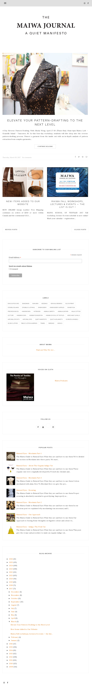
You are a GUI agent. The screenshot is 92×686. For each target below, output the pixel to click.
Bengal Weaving (56, 303)
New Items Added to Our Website (23, 202)
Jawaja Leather (63, 311)
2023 (11, 569)
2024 (11, 565)
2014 (11, 650)
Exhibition (71, 307)
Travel (42, 323)
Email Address (15, 257)
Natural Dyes (27, 319)
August (14, 605)
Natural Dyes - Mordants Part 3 (29, 478)
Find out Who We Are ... (45, 350)
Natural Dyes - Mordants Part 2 (29, 502)
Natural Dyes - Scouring (26, 490)
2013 (11, 653)
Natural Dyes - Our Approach (28, 514)
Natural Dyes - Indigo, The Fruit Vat (31, 526)
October (14, 598)
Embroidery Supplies (57, 307)
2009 (11, 666)
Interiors (37, 311)
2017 (11, 588)
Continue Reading (45, 146)
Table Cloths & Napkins (29, 323)
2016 (11, 643)
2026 (11, 559)
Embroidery (42, 307)
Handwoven (26, 311)
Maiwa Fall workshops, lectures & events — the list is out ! (68, 204)
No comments (27, 157)
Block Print (70, 303)
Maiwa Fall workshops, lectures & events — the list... (32, 634)
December (15, 592)
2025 (11, 562)
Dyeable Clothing (28, 307)
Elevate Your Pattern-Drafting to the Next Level (45, 122)
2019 (11, 582)
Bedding (45, 303)
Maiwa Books (21, 315)
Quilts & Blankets (56, 319)
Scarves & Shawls (72, 319)
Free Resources (13, 311)
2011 (10, 660)
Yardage (51, 323)
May (12, 615)
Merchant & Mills (73, 315)
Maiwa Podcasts (61, 380)
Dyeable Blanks (13, 307)
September (15, 601)
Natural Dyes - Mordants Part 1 (29, 453)
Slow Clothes (13, 323)
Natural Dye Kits (13, 319)
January (14, 640)
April (13, 618)
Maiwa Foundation (36, 315)
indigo (60, 323)
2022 (11, 572)
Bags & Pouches (13, 303)
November (15, 595)
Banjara (35, 303)
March (13, 621)
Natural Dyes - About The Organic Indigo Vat (34, 465)
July (12, 608)
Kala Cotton (76, 311)
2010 (11, 663)
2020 (11, 578)
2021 (11, 575)
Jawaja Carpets (49, 311)
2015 (11, 647)
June (13, 611)
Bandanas (25, 303)
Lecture (11, 315)
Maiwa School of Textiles (55, 315)
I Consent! (14, 269)
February (14, 637)
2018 (11, 585)
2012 (11, 657)
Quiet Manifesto (41, 319)
